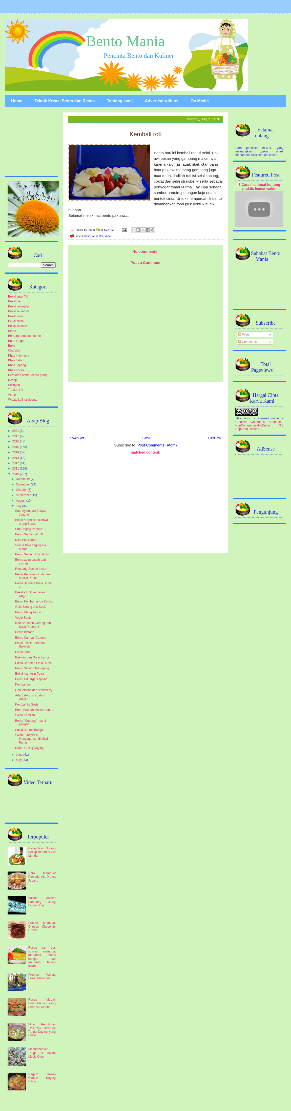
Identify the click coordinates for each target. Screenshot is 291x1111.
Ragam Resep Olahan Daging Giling (42, 1078)
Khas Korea (16, 370)
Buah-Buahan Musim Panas (34, 710)
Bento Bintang (24, 632)
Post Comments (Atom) (157, 445)
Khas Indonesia (18, 355)
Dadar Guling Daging (29, 748)
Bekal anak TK (18, 296)
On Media (200, 101)
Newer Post (77, 437)
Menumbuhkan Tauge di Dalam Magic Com (42, 1052)
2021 (16, 431)
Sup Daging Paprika (28, 529)
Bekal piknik (16, 321)
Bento (12, 331)
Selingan (14, 385)
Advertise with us (161, 101)
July (19, 506)
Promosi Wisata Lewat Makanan (42, 976)
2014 (16, 452)
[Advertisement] (145, 408)
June (19, 754)
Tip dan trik (15, 390)
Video (12, 395)
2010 (16, 474)
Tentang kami (120, 101)
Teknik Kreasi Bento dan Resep (64, 101)
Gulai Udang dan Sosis (30, 607)
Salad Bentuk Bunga (29, 730)
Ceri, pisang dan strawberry (33, 690)
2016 (16, 441)
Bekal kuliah (16, 316)
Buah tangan (16, 341)
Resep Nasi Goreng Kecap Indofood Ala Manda (42, 852)
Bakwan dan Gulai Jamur (32, 657)
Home (16, 101)
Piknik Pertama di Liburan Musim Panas (32, 576)
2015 (16, 447)
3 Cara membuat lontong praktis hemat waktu (259, 187)
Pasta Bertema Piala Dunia (33, 663)
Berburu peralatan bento (24, 336)
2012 (16, 463)
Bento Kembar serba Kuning (34, 601)
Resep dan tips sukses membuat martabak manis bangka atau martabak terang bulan (42, 957)
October (22, 490)
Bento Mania (125, 41)
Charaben (15, 350)
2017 (16, 436)
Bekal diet (15, 301)
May (19, 760)
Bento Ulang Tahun (28, 612)
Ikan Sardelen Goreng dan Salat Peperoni (33, 624)
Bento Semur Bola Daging (32, 554)
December (23, 479)
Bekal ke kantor (18, 311)
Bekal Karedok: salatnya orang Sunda (31, 521)
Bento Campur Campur (30, 637)
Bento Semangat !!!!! (29, 534)
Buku (11, 345)
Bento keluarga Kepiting (31, 679)
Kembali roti (23, 684)
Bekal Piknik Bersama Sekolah (30, 644)
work (247, 418)
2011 (16, 468)
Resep (12, 380)
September (24, 495)
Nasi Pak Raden (26, 540)
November (23, 484)
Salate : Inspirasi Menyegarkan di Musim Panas (32, 738)
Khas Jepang (17, 365)
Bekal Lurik (22, 652)
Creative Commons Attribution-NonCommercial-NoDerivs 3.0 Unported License (259, 425)
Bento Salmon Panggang (32, 668)
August (21, 500)
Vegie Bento (23, 617)
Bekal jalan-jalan (19, 306)
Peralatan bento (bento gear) (27, 375)
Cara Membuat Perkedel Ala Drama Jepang (42, 876)
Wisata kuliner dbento (22, 399)
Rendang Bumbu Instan (31, 569)
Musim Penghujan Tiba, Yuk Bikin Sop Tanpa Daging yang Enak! (42, 1030)
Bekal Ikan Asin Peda (29, 673)
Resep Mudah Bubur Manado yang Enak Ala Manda (42, 1003)
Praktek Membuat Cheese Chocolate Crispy (42, 926)
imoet (108, 236)
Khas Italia (15, 360)
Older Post (214, 437)
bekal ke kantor (94, 236)
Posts (244, 334)
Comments (247, 342)
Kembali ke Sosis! (27, 704)
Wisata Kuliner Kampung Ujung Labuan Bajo (42, 901)
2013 (16, 458)
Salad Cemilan (25, 715)
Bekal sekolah (17, 326)
